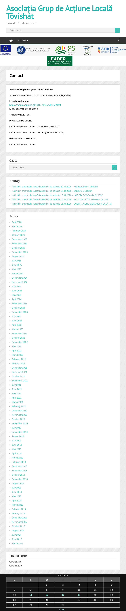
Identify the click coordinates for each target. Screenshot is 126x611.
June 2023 (17, 320)
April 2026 (16, 222)
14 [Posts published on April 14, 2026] (30, 595)
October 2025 (18, 248)
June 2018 (17, 492)
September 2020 (20, 423)
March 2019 (17, 457)
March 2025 (17, 273)
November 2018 (19, 470)
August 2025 (18, 256)
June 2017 (17, 539)
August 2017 (18, 530)
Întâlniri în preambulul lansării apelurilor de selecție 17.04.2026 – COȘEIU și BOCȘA (52, 191)
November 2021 (19, 372)
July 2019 (16, 440)
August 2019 (18, 436)
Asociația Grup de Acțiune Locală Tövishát (59, 12)
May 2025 (16, 269)
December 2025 (19, 239)
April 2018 (16, 500)
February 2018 (19, 509)
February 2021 (19, 406)
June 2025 (17, 265)
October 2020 (18, 419)
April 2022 (16, 350)
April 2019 (16, 453)
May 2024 (16, 295)
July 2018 (16, 487)
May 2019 (16, 449)
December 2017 (19, 517)
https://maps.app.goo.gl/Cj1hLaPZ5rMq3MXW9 (35, 105)
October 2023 (18, 308)
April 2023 (16, 325)
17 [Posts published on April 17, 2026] (79, 595)
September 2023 (20, 312)
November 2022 (19, 333)
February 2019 (19, 462)
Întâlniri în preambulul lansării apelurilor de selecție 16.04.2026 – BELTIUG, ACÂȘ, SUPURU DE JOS (60, 199)
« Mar (61, 609)
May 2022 (16, 346)
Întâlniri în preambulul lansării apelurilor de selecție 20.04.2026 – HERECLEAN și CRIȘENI (55, 186)
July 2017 (16, 535)
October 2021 (18, 376)
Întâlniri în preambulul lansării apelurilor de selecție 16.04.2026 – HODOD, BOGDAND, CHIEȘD (57, 195)
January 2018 (18, 513)
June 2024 (17, 290)
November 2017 (19, 522)
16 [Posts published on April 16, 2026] (63, 595)
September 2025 (20, 252)
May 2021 (16, 393)
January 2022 (18, 363)
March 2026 (17, 226)
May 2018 (16, 496)
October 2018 (18, 475)
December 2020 (19, 410)
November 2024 (19, 282)
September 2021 (20, 380)
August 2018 (18, 483)
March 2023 (17, 329)
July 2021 (16, 385)
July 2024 (16, 286)
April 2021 (16, 398)
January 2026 (18, 235)
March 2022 (17, 355)
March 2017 (17, 543)
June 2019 (17, 445)
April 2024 (16, 299)
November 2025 (19, 243)
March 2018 (17, 505)
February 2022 (19, 359)
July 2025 (16, 260)
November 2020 (19, 415)
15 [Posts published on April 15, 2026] (47, 595)
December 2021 (19, 368)
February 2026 (19, 230)
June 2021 (17, 389)
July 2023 (16, 316)
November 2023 (19, 303)
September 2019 (20, 432)
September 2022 (20, 342)
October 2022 (18, 338)
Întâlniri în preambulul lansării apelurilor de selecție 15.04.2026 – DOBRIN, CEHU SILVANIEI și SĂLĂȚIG (62, 204)
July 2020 (16, 428)
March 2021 (17, 402)
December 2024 (19, 278)
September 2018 (20, 479)
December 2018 (19, 466)
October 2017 (18, 526)
